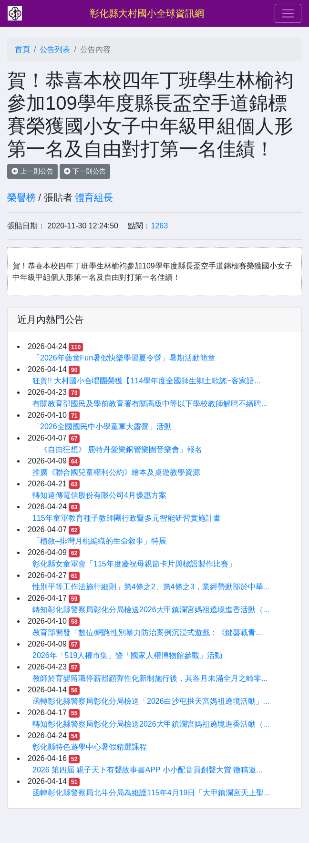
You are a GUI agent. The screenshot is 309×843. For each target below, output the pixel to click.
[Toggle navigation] (288, 13)
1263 (159, 226)
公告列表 (55, 49)
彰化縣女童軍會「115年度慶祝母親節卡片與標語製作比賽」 (134, 564)
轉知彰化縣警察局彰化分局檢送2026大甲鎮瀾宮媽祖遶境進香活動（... (150, 610)
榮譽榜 (21, 197)
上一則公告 (32, 171)
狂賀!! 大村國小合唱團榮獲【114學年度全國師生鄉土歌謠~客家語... (146, 381)
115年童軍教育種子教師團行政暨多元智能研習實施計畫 (126, 518)
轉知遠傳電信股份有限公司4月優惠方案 (99, 495)
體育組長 (94, 197)
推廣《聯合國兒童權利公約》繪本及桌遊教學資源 (116, 472)
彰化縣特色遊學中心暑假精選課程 (89, 747)
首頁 (22, 49)
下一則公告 (85, 171)
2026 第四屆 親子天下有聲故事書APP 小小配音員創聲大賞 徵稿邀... (147, 770)
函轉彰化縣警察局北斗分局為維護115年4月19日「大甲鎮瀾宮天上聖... (151, 793)
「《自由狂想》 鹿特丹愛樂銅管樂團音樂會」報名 (117, 449)
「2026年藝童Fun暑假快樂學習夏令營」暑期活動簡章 (123, 358)
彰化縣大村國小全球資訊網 (147, 13)
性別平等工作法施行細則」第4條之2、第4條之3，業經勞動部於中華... (150, 587)
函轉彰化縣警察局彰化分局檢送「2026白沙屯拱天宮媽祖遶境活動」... (150, 701)
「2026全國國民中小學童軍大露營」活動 (102, 426)
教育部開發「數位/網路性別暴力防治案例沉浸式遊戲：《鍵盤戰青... (147, 632)
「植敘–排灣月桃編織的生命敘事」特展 (99, 541)
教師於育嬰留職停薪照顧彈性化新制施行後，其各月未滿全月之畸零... (150, 678)
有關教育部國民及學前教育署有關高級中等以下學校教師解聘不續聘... (150, 404)
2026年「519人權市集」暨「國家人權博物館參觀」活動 (127, 655)
